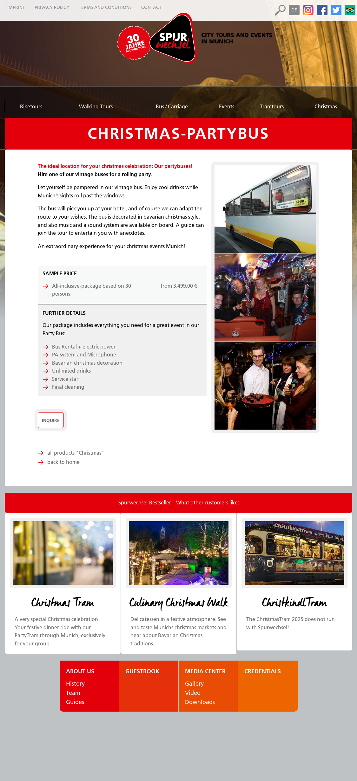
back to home (63, 462)
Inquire (51, 420)
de (294, 10)
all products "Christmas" (75, 453)
